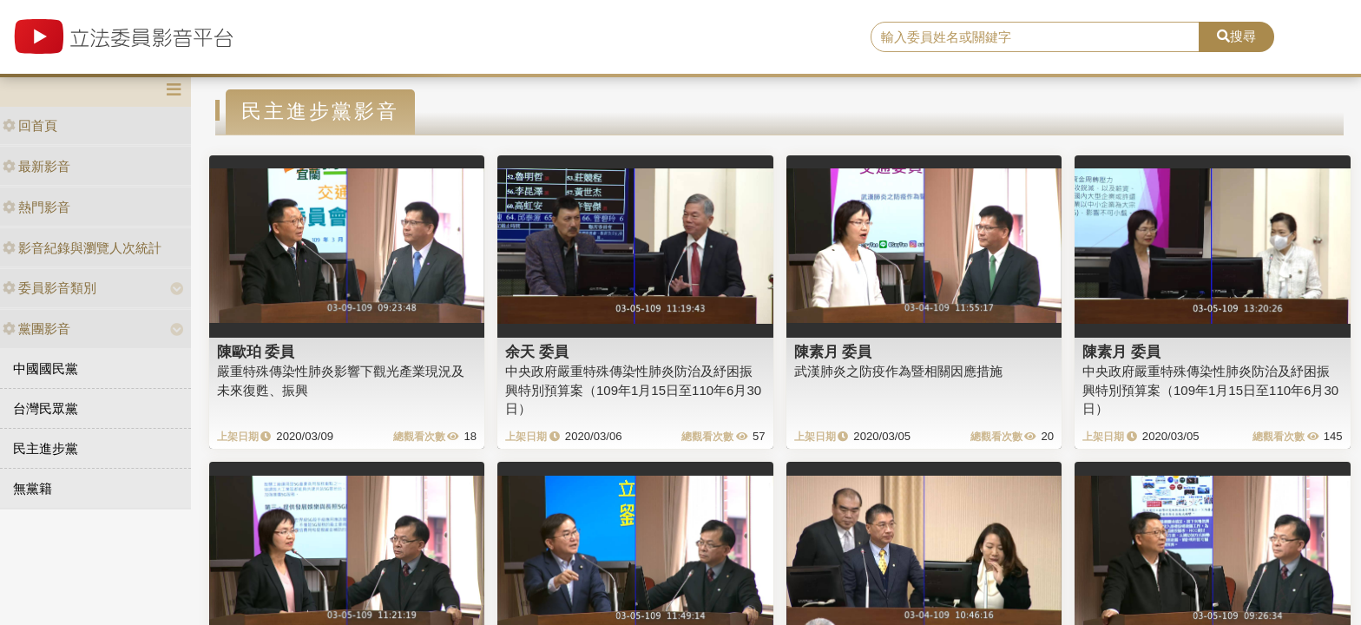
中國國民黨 (45, 368)
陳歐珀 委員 (256, 351)
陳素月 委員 (833, 351)
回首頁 (30, 125)
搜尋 (1236, 36)
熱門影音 (36, 207)
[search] (1035, 37)
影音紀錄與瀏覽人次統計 (82, 247)
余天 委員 (537, 351)
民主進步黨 (45, 448)
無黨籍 (32, 488)
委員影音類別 (49, 287)
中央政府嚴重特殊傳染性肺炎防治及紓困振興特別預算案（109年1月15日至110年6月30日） (633, 390)
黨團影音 (36, 328)
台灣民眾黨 (45, 408)
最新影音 (36, 166)
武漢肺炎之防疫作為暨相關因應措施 (898, 371)
